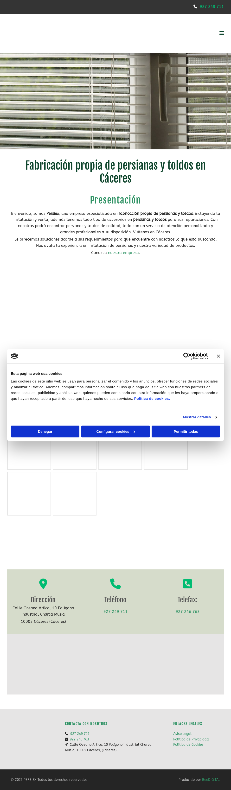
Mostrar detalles (197, 417)
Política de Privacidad (191, 739)
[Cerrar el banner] (218, 356)
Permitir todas (186, 431)
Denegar (45, 431)
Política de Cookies (188, 745)
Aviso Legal (182, 734)
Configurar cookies (115, 431)
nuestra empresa (123, 252)
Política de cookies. (152, 398)
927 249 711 (212, 6)
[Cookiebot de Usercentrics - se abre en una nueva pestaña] (187, 356)
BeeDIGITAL (211, 780)
